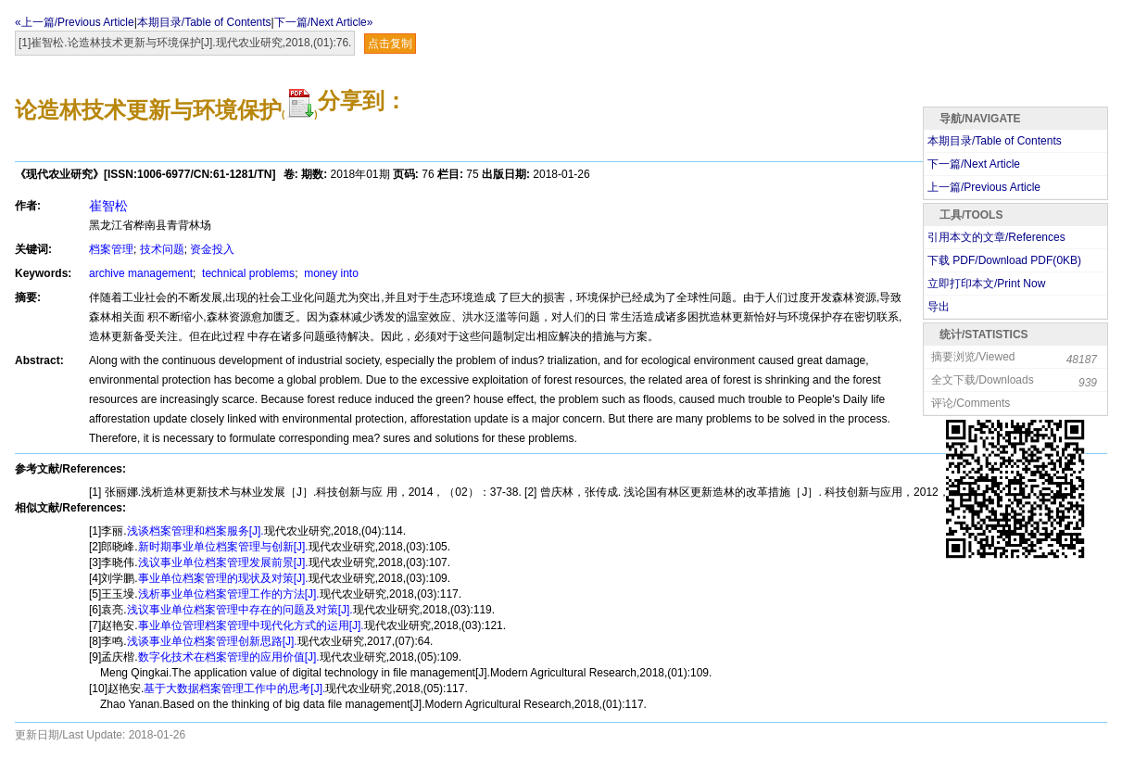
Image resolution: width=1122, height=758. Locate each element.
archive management (141, 273)
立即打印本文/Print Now (986, 283)
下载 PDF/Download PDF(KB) (1004, 260)
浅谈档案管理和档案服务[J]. (195, 530)
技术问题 (162, 249)
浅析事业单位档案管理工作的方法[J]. (229, 593)
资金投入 (212, 249)
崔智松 (108, 205)
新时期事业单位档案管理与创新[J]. (223, 546)
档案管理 (111, 249)
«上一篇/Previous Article (74, 22)
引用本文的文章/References (996, 237)
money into (330, 273)
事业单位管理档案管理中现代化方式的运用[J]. (251, 625)
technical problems (247, 273)
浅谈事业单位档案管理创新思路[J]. (212, 641)
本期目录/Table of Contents (204, 22)
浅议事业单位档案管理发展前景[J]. (223, 562)
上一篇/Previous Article (983, 187)
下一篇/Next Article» (323, 22)
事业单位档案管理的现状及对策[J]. (223, 578)
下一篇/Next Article (973, 164)
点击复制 (390, 43)
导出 (938, 306)
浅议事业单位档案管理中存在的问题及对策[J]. (240, 609)
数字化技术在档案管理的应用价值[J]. (229, 657)
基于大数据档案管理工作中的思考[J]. (234, 688)
